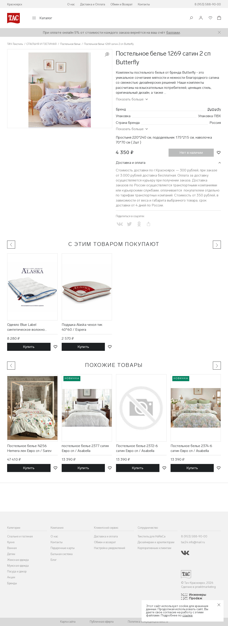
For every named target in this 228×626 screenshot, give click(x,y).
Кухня (10, 542)
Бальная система (62, 554)
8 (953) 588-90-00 (208, 4)
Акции (11, 577)
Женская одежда (18, 560)
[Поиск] (191, 18)
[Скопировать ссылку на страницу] (149, 224)
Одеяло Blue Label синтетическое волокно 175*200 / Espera (26, 327)
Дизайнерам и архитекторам (156, 542)
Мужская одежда (18, 565)
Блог (54, 560)
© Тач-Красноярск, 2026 (197, 582)
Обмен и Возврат (121, 4)
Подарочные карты (63, 548)
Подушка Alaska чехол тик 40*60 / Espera (82, 327)
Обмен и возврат (105, 542)
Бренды (12, 583)
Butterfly (214, 109)
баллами (173, 32)
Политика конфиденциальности (148, 621)
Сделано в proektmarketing (198, 587)
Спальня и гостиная (20, 536)
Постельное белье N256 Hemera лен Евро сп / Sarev (29, 448)
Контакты (144, 4)
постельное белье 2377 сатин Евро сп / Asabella (85, 448)
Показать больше (130, 99)
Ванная (12, 548)
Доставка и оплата (130, 162)
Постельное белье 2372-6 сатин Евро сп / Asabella (137, 448)
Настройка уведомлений (109, 548)
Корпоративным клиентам (154, 548)
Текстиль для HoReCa (151, 536)
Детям (11, 554)
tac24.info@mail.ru (193, 542)
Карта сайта (67, 621)
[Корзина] (218, 18)
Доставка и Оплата (92, 4)
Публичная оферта (102, 621)
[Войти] (201, 18)
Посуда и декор (16, 571)
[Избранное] (210, 18)
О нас (71, 4)
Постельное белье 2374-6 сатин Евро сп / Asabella (191, 448)
